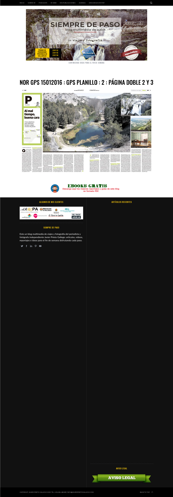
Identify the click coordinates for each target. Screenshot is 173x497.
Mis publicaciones (67, 3)
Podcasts (43, 3)
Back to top (146, 492)
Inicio (22, 3)
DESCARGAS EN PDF (97, 3)
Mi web (53, 3)
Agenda (82, 3)
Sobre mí (31, 3)
